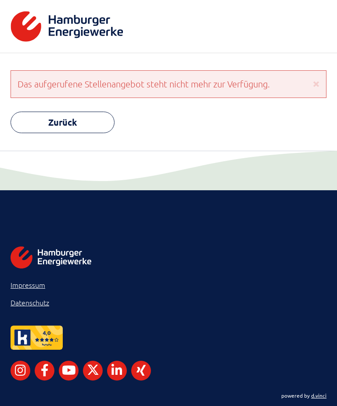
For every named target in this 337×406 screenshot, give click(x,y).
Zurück (62, 122)
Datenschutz (30, 302)
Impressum (28, 285)
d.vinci (318, 395)
